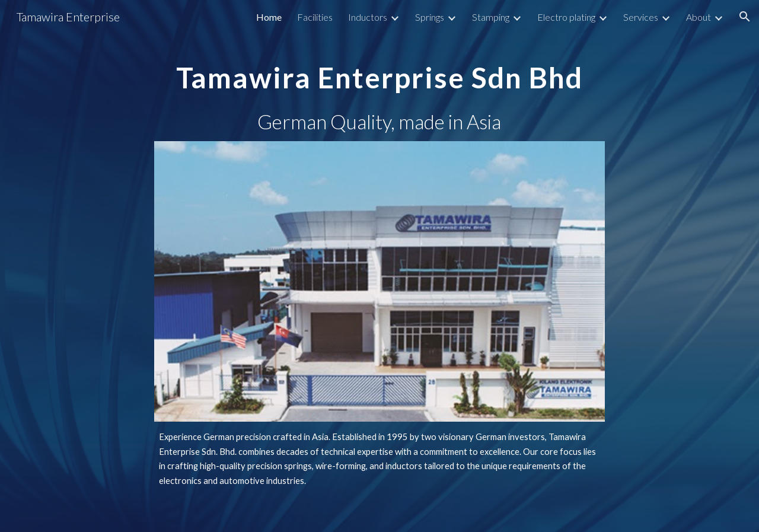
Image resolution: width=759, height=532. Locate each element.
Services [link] (640, 17)
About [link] (698, 17)
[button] (745, 16)
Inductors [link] (367, 17)
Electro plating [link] (566, 17)
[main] (379, 69)
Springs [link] (429, 17)
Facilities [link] (315, 17)
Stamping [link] (490, 17)
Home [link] (269, 17)
